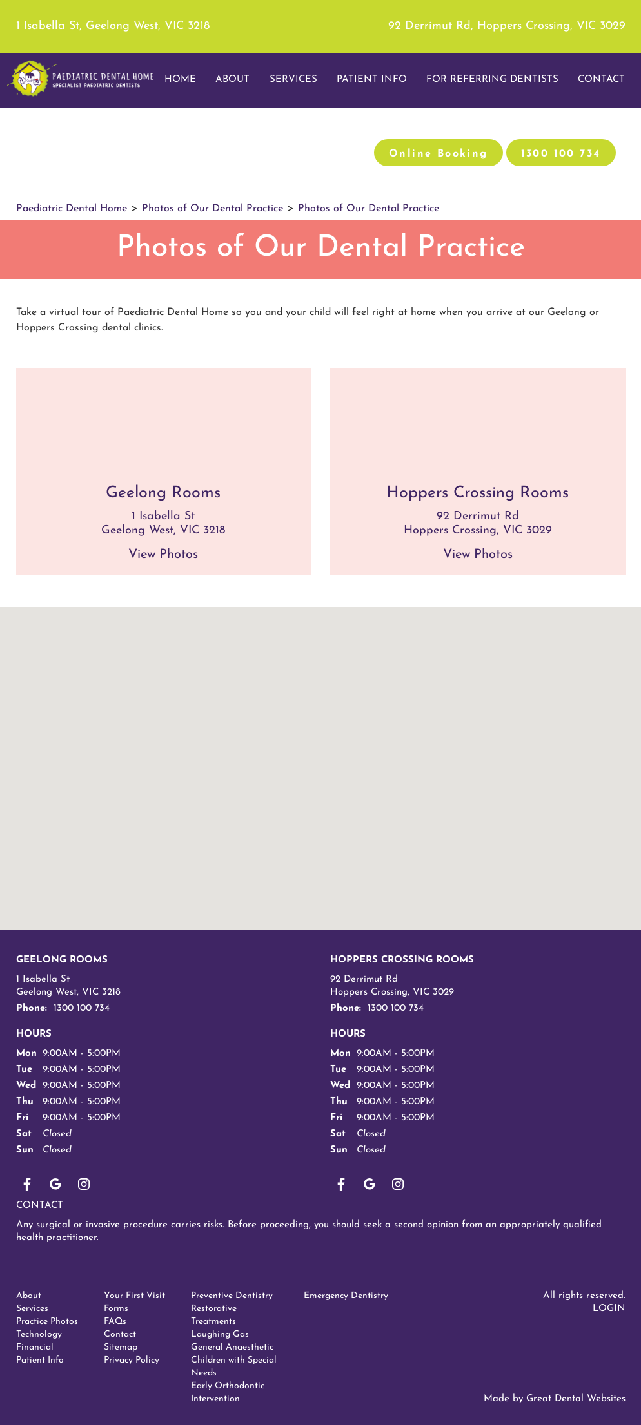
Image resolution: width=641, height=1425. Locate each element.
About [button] (232, 79)
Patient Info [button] (372, 79)
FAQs (115, 1321)
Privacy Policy (131, 1360)
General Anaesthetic (232, 1347)
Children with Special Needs (234, 1366)
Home (180, 79)
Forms (116, 1309)
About (28, 1296)
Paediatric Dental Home (71, 209)
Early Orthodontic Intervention (227, 1392)
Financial (35, 1347)
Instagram (84, 1184)
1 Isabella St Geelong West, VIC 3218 (68, 986)
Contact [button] (601, 79)
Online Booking (438, 154)
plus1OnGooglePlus (55, 1184)
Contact (39, 1205)
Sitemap (120, 1347)
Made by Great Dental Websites (555, 1399)
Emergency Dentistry (346, 1296)
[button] (242, 832)
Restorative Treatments (214, 1315)
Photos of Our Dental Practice (212, 209)
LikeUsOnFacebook (27, 1184)
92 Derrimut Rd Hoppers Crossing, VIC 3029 (392, 986)
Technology (39, 1334)
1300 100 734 (561, 154)
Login (609, 1309)
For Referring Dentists (492, 79)
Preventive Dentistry (232, 1296)
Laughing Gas (220, 1334)
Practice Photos (47, 1321)
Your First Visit (134, 1296)
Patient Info (40, 1360)
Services (293, 79)
